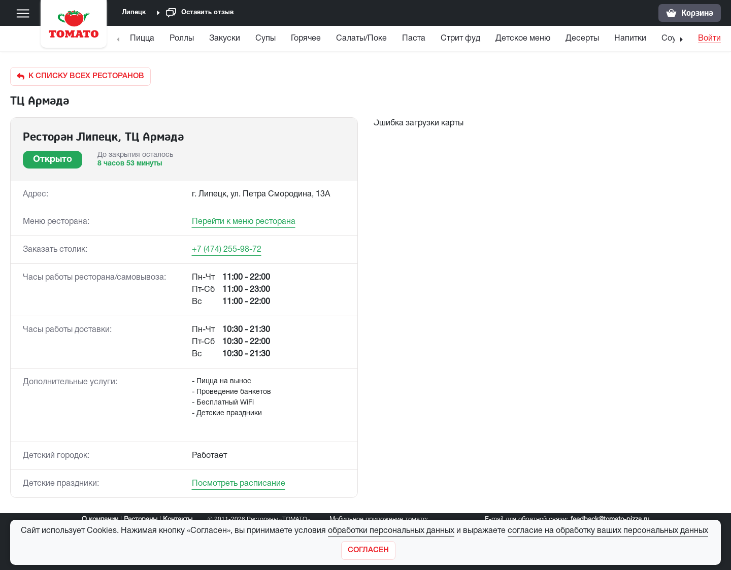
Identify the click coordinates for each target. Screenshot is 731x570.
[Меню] (23, 13)
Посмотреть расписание (238, 483)
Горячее (306, 38)
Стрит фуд (460, 38)
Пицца (142, 38)
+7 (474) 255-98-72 (226, 249)
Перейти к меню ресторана (243, 221)
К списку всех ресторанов (80, 76)
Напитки (630, 38)
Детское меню (522, 38)
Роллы (182, 38)
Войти (709, 38)
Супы (265, 38)
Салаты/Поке (361, 38)
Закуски (224, 38)
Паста (413, 38)
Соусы (673, 38)
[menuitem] (143, 41)
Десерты (582, 38)
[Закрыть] (368, 550)
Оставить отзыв (200, 13)
